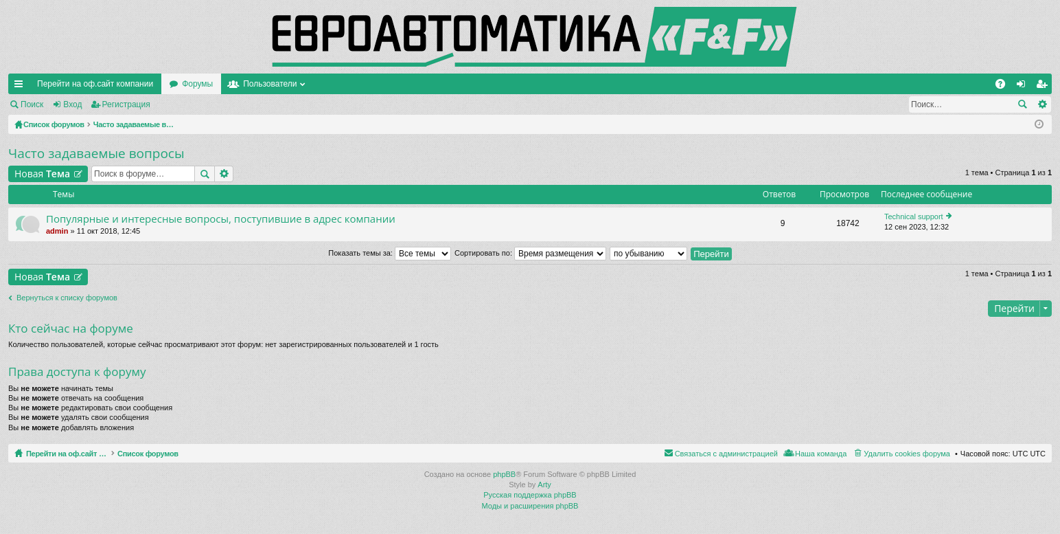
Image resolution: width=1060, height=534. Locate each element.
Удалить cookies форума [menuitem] (907, 453)
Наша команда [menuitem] (820, 453)
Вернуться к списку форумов (66, 297)
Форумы (197, 84)
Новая (42, 173)
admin (57, 231)
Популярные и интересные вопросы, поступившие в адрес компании (220, 218)
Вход (72, 104)
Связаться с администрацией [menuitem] (726, 453)
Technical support (913, 216)
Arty (544, 484)
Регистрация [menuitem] (1044, 86)
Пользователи (270, 84)
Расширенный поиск (1042, 104)
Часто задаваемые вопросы (96, 153)
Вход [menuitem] (1024, 86)
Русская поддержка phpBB (529, 495)
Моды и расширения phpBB (530, 506)
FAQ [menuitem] (1005, 86)
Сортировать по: (530, 253)
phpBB (504, 474)
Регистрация (126, 104)
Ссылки (21, 86)
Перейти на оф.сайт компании (95, 84)
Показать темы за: (389, 253)
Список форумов (180, 453)
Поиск (32, 104)
